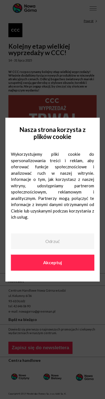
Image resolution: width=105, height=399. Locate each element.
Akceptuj (52, 262)
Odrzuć (52, 241)
